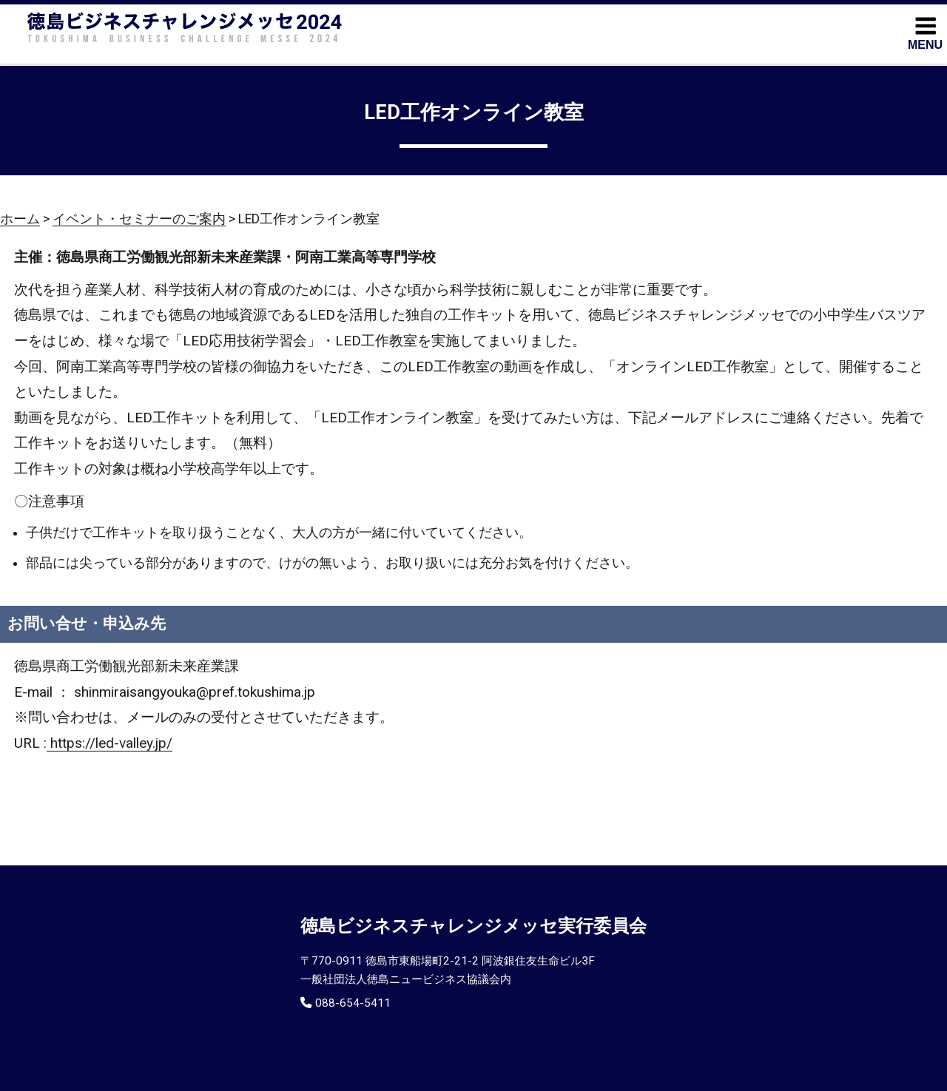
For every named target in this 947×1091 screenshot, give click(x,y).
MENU (925, 32)
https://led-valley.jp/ (109, 742)
